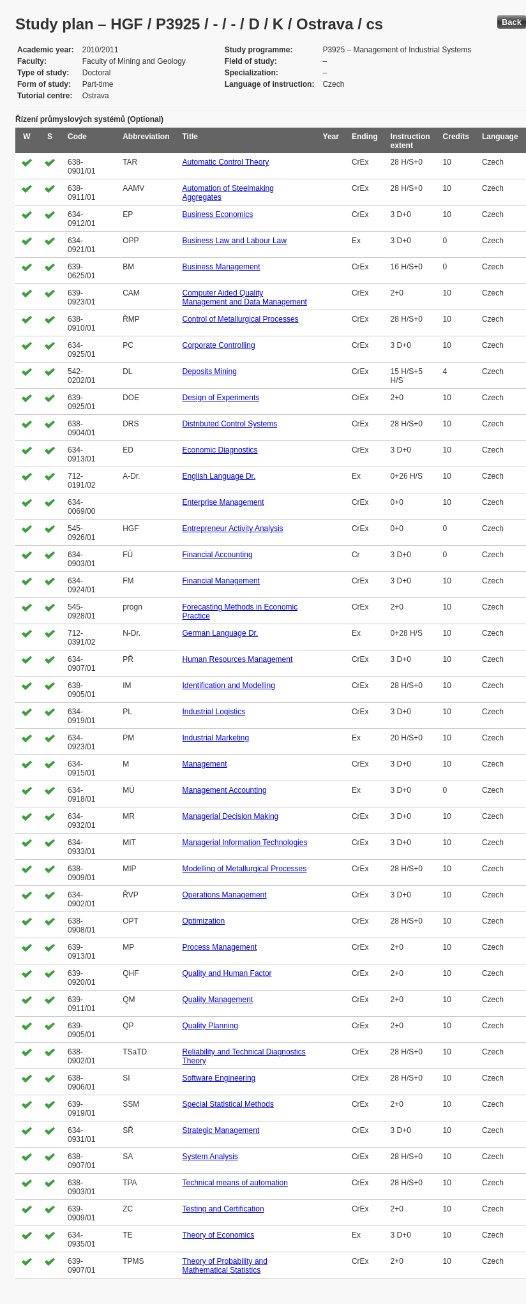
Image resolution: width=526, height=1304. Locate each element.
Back (512, 22)
